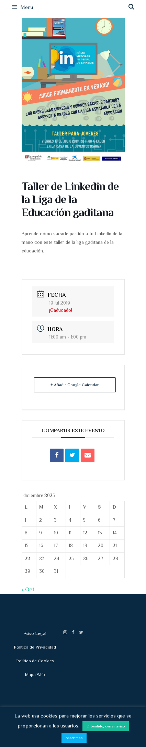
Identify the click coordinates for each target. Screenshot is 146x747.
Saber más (74, 738)
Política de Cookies (35, 660)
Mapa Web (35, 674)
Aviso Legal (35, 633)
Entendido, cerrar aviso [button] (106, 726)
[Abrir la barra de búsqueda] (131, 7)
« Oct (28, 589)
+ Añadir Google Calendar (74, 384)
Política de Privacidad (35, 647)
